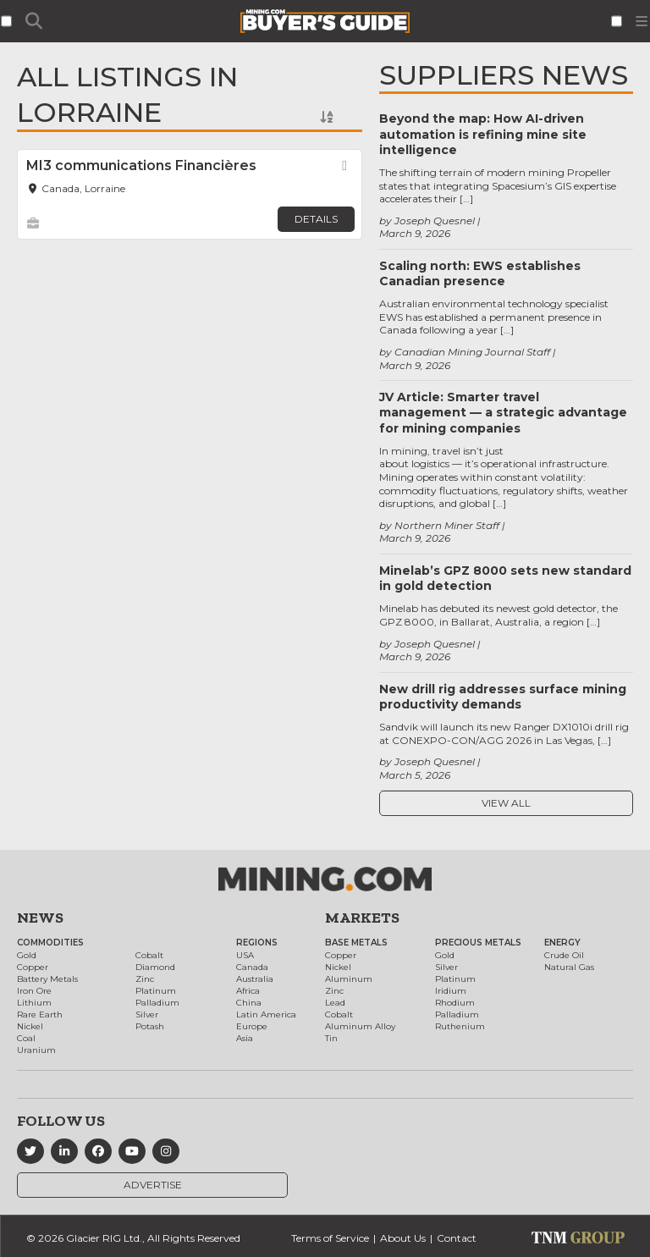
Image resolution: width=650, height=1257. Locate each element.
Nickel (30, 1026)
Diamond (155, 967)
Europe (251, 1026)
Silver (146, 1014)
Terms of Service (330, 1238)
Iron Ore (34, 990)
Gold (26, 955)
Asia (244, 1038)
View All (506, 803)
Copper (32, 967)
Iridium (450, 990)
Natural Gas (569, 967)
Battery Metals (47, 978)
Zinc (144, 978)
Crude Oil (564, 955)
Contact (456, 1238)
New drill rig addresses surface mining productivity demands (502, 696)
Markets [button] (362, 917)
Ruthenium (460, 1026)
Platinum (155, 990)
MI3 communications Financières (141, 165)
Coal (26, 1038)
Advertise (153, 1184)
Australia (254, 978)
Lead (335, 1002)
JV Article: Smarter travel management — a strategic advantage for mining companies (503, 412)
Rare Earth (40, 1014)
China (249, 1002)
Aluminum (348, 978)
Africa (248, 990)
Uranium (36, 1050)
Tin (331, 1038)
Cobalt (149, 955)
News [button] (40, 917)
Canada (252, 967)
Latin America (266, 1014)
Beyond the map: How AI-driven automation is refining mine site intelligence (483, 134)
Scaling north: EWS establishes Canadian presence (480, 273)
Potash (149, 1026)
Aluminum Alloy (360, 1026)
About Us (403, 1238)
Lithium (34, 1002)
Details (316, 218)
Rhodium (455, 1002)
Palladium (157, 1002)
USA (245, 955)
